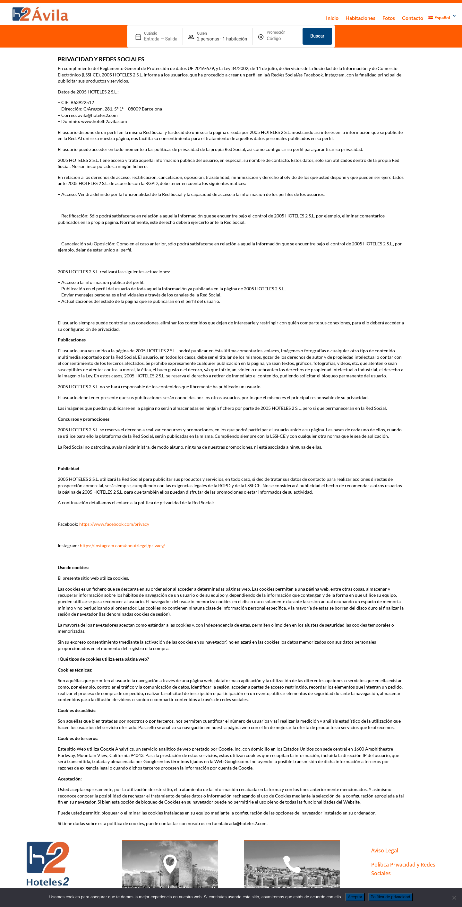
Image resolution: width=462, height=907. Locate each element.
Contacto (412, 18)
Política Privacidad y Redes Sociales (403, 869)
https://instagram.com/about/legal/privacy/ (122, 545)
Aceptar (355, 896)
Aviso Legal (384, 850)
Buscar (317, 36)
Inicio (332, 18)
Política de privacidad (390, 896)
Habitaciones (360, 18)
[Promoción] (282, 39)
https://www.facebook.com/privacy (114, 524)
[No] (454, 897)
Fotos (388, 18)
